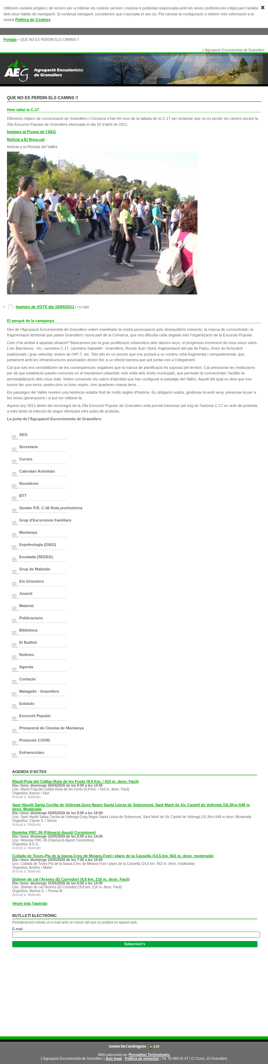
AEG (23, 434)
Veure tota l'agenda (29, 903)
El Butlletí (28, 642)
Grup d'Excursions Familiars (45, 520)
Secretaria (28, 447)
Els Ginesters (31, 581)
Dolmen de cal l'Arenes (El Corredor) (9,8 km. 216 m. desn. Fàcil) (70, 879)
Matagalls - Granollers (39, 691)
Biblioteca (28, 630)
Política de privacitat (142, 1059)
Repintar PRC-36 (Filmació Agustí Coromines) (54, 832)
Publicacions (31, 618)
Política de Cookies (33, 19)
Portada (9, 40)
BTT (23, 496)
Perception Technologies (149, 1055)
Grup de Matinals (34, 569)
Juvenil (25, 593)
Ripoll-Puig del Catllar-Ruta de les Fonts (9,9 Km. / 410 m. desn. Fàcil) (75, 781)
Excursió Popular (35, 716)
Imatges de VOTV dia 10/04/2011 (45, 307)
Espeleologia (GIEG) (37, 544)
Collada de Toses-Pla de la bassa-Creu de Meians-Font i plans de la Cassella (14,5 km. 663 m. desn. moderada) (113, 856)
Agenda (26, 667)
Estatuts (26, 703)
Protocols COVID (34, 740)
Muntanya (28, 532)
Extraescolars (31, 752)
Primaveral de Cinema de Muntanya (51, 728)
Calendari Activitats (37, 471)
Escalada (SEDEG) (36, 557)
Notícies (26, 655)
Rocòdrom (28, 483)
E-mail (17, 929)
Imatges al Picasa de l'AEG (31, 132)
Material (26, 606)
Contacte (27, 679)
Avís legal (114, 1059)
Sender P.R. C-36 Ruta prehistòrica (50, 508)
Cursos (25, 459)
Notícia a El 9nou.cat (26, 139)
